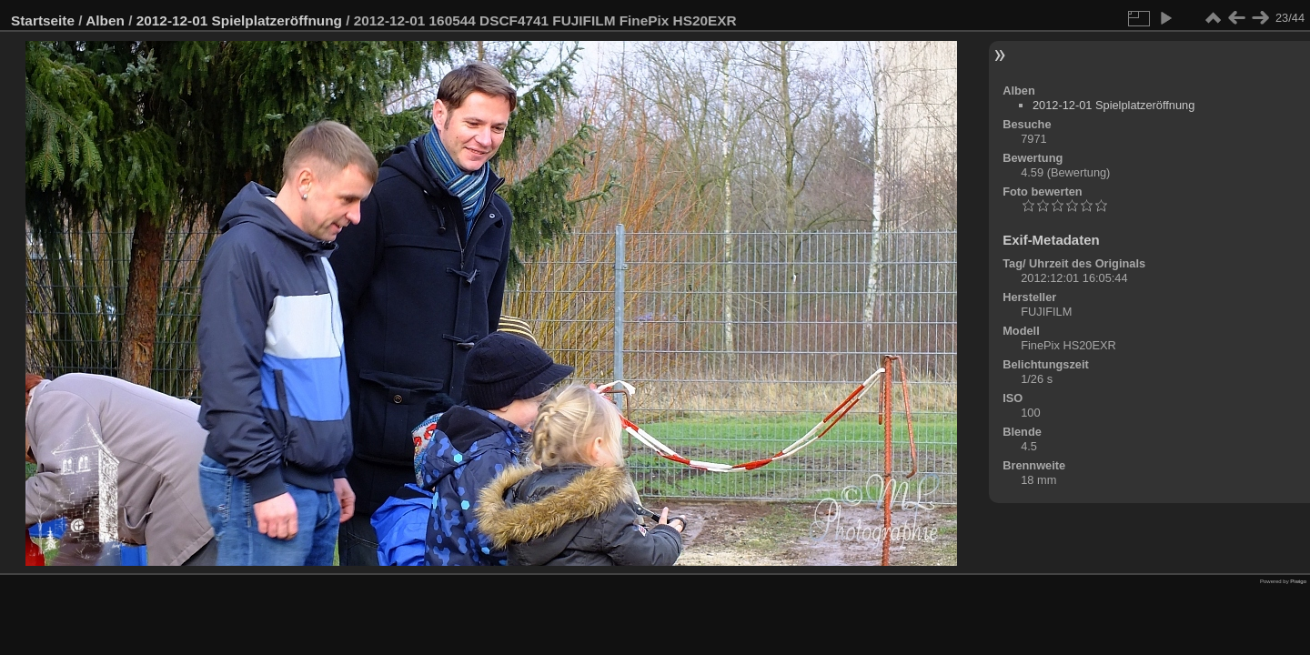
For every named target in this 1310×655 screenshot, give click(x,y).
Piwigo (1298, 581)
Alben (105, 20)
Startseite (43, 20)
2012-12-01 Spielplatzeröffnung (239, 20)
